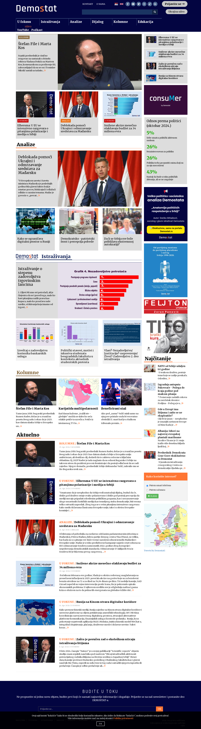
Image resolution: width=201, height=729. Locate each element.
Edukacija (145, 22)
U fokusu (24, 22)
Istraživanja (50, 22)
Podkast (36, 30)
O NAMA (100, 4)
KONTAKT (87, 4)
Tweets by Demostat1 (154, 548)
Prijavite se (175, 4)
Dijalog (98, 22)
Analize (76, 22)
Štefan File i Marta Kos (33, 408)
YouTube (23, 30)
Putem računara (155, 487)
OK (159, 708)
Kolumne (120, 22)
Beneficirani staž (113, 408)
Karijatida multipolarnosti (78, 408)
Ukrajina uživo (175, 11)
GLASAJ (152, 493)
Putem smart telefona (158, 482)
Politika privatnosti (123, 718)
